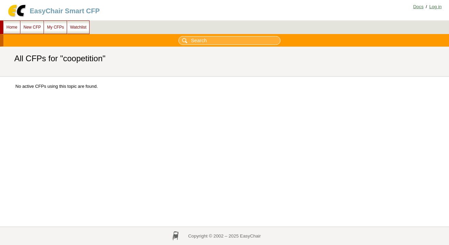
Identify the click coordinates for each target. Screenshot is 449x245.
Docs (418, 6)
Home (11, 27)
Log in (435, 6)
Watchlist (78, 27)
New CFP (32, 27)
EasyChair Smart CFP (65, 11)
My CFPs (55, 27)
